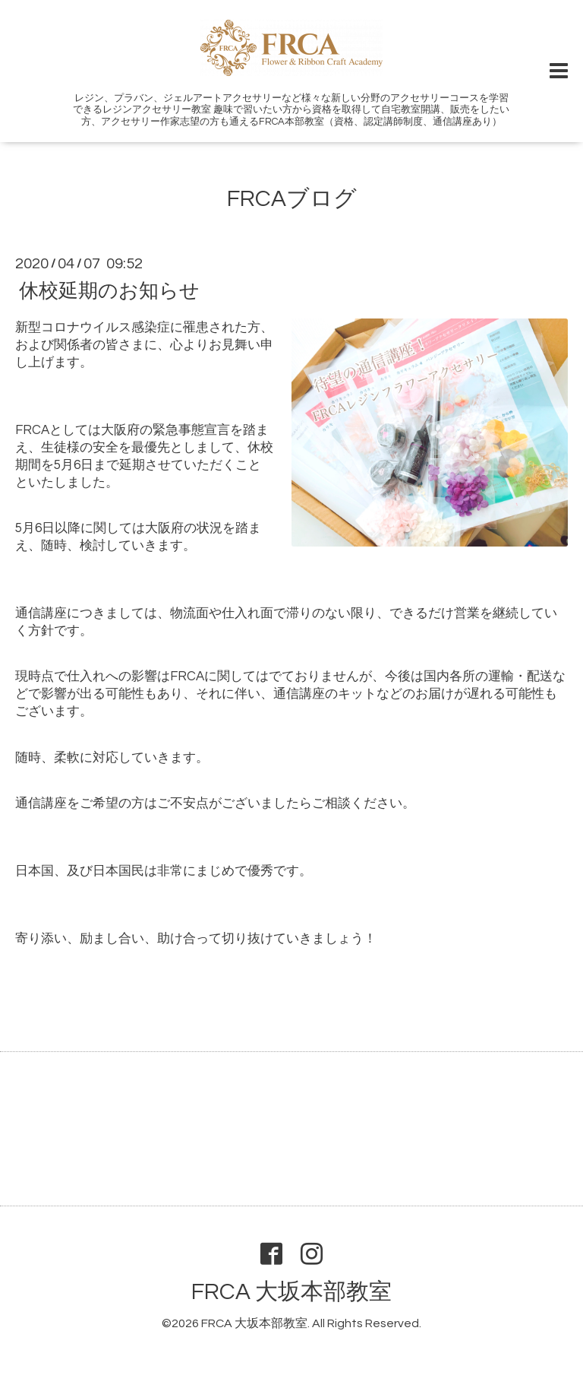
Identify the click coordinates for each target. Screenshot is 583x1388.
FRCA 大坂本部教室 (291, 1292)
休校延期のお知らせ (109, 290)
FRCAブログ (292, 199)
